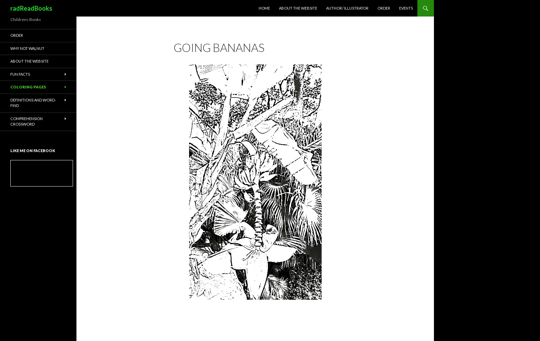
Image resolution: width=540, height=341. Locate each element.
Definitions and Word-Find (33, 103)
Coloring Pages (28, 87)
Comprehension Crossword (26, 121)
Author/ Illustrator (347, 8)
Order (383, 8)
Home (264, 8)
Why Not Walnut (27, 48)
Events (406, 8)
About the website (298, 8)
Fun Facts (20, 74)
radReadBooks (31, 8)
